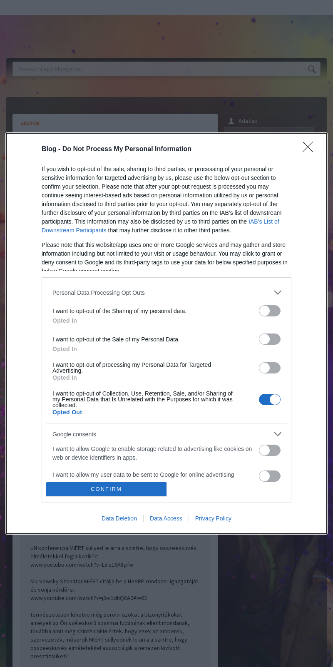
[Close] (310, 149)
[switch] (270, 310)
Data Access (166, 518)
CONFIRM (106, 489)
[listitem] (166, 292)
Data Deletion (119, 518)
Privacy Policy (213, 518)
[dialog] (166, 333)
